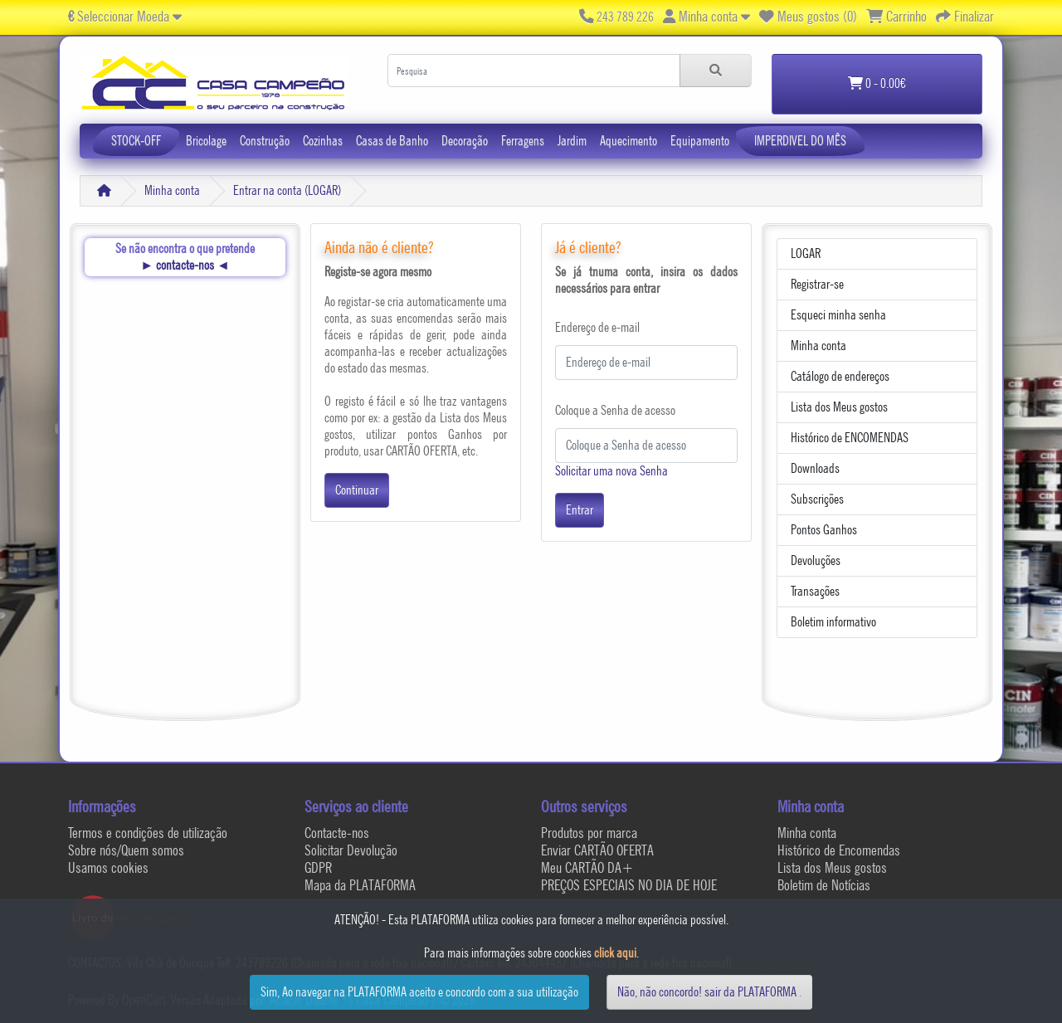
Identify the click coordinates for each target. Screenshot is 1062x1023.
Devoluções (815, 560)
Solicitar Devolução (350, 850)
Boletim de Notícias (823, 885)
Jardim (572, 141)
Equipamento (699, 141)
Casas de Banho (392, 141)
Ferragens (522, 141)
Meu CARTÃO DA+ (587, 867)
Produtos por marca (589, 832)
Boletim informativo (833, 622)
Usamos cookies (108, 867)
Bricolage (206, 141)
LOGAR (806, 253)
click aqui (615, 953)
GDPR (318, 867)
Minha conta (172, 190)
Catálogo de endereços (840, 376)
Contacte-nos (336, 832)
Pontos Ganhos (824, 530)
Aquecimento (628, 141)
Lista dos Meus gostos (839, 407)
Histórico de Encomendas (838, 850)
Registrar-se (817, 284)
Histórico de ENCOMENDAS (850, 438)
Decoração (464, 141)
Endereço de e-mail (597, 327)
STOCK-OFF (136, 141)
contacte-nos (185, 265)
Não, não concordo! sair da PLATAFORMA (706, 992)
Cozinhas (323, 141)
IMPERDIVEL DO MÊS (800, 141)
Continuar (356, 490)
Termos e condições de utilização (147, 832)
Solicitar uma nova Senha (611, 471)
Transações (815, 591)
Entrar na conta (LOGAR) (287, 190)
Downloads (815, 468)
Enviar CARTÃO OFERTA (597, 850)
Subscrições (817, 499)
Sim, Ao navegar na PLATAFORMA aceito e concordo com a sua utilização (419, 992)
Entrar (579, 510)
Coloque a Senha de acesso (615, 410)
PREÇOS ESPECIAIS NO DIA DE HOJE (629, 885)
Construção (265, 141)
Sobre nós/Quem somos (126, 850)
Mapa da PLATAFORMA (360, 885)
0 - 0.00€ (877, 83)
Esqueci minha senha (838, 315)
